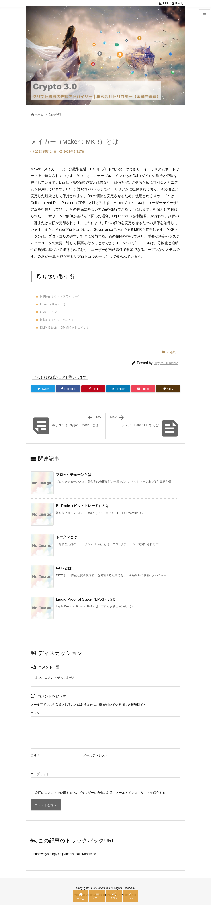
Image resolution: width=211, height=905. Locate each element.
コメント (37, 713)
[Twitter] (43, 388)
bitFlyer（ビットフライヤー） (60, 296)
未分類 (56, 114)
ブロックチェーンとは (73, 475)
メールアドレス (95, 755)
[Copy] (168, 388)
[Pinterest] (93, 388)
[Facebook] (68, 388)
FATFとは (64, 568)
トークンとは (66, 537)
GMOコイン (48, 312)
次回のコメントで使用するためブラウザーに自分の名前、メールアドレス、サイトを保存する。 (101, 792)
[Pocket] (143, 388)
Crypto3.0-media (166, 363)
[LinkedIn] (118, 388)
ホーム (39, 114)
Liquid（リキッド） (53, 304)
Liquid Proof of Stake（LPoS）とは (85, 599)
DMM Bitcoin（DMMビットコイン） (65, 327)
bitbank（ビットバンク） (57, 319)
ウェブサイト (40, 774)
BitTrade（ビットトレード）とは (82, 506)
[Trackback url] (105, 853)
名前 (35, 755)
